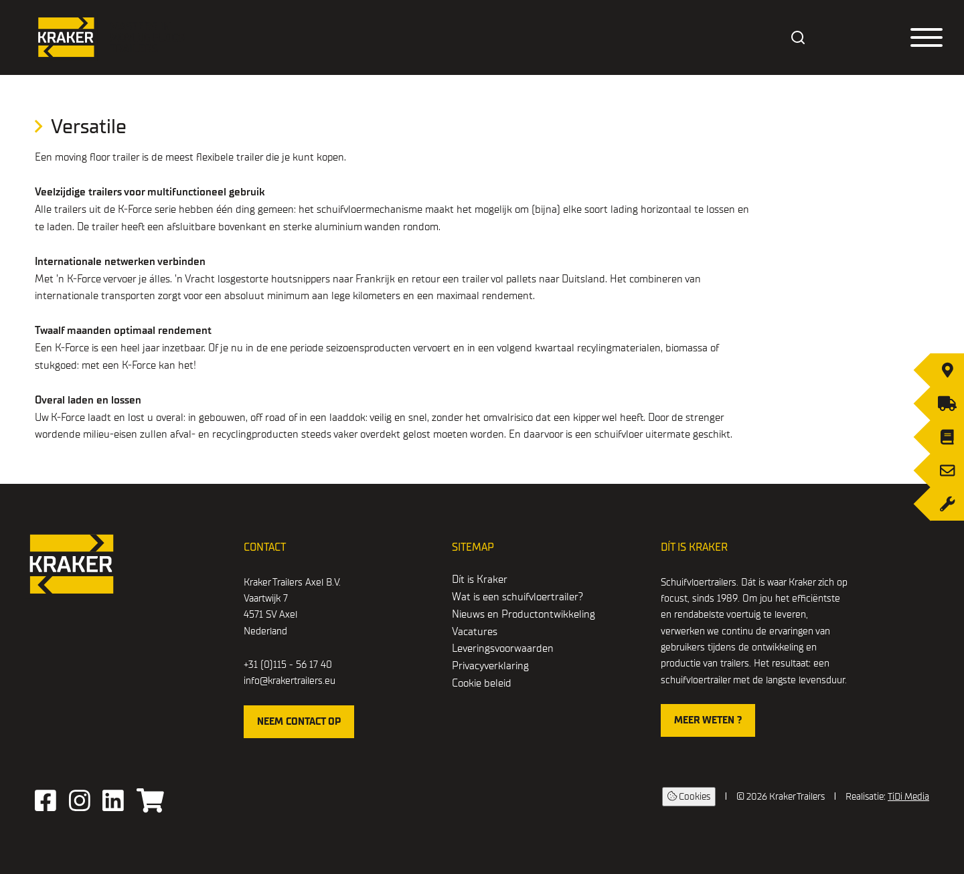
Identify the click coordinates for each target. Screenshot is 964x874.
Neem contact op (299, 721)
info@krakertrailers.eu (289, 681)
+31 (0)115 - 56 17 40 (288, 665)
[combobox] (798, 37)
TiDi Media (908, 796)
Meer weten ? (708, 720)
